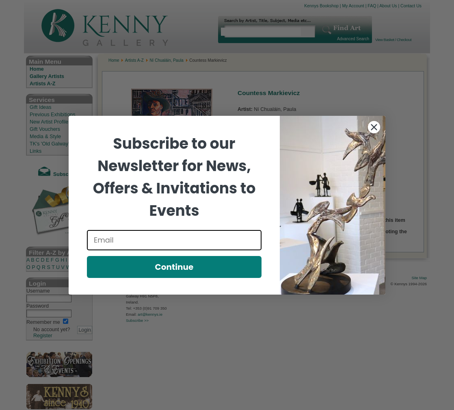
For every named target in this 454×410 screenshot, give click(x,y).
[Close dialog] (374, 127)
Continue (174, 267)
